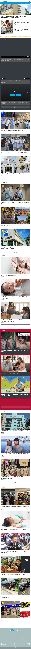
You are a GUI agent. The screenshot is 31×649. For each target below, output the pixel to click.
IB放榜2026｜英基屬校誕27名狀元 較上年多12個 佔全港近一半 (14, 174)
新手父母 (10, 3)
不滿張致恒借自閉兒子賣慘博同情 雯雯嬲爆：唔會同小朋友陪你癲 (15, 574)
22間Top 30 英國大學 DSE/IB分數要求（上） (10, 225)
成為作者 (29, 642)
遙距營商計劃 (15, 645)
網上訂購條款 (15, 642)
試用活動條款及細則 (3, 644)
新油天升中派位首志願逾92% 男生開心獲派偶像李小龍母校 (14, 130)
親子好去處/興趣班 (16, 3)
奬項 (15, 644)
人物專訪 (28, 36)
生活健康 (21, 3)
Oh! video (5, 40)
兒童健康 (23, 36)
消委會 (11, 36)
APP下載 (2, 642)
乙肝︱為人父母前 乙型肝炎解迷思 (8, 275)
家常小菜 (19, 36)
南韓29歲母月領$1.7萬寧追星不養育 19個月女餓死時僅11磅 (14, 529)
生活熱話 (15, 36)
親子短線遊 (7, 36)
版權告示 (2, 643)
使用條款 (29, 644)
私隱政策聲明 (28, 643)
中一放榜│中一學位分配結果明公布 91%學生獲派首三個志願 (14, 152)
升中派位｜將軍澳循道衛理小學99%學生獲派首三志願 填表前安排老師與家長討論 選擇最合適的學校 (15, 17)
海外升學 (6, 3)
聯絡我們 (15, 643)
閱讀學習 (25, 3)
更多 (15, 107)
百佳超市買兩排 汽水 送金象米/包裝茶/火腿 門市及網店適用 (14, 619)
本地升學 (3, 3)
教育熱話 (2, 21)
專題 (28, 3)
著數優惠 (2, 36)
